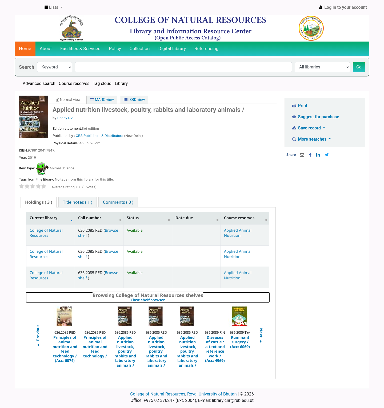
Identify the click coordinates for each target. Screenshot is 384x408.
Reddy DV (65, 118)
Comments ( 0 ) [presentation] (118, 202)
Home (25, 48)
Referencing (206, 48)
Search (26, 67)
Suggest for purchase (315, 116)
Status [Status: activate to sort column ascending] (133, 217)
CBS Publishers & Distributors (100, 135)
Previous (37, 336)
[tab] (39, 202)
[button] (53, 7)
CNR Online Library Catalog (28, 7)
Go (359, 67)
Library (121, 83)
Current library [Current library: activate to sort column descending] (43, 217)
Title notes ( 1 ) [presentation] (77, 202)
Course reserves (74, 83)
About (46, 48)
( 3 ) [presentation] (38, 202)
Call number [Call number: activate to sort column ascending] (89, 217)
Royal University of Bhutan (212, 394)
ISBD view (134, 99)
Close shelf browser (166, 300)
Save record (306, 127)
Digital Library (172, 48)
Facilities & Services (80, 48)
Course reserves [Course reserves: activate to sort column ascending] (239, 217)
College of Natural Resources (46, 233)
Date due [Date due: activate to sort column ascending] (184, 217)
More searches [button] (309, 139)
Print (299, 105)
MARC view (102, 99)
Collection (140, 48)
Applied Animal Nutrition (237, 233)
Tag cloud (102, 83)
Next (261, 336)
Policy (115, 48)
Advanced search (39, 83)
